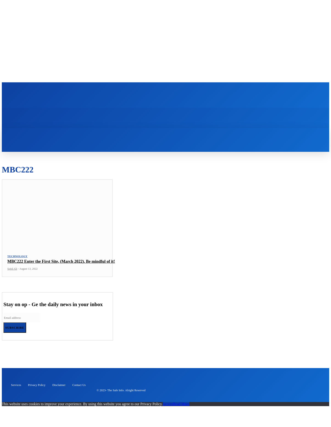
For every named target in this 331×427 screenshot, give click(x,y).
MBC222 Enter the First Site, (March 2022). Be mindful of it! (61, 264)
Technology (17, 259)
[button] (78, 136)
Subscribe (14, 331)
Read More (181, 407)
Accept (168, 407)
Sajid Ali (12, 272)
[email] (21, 321)
